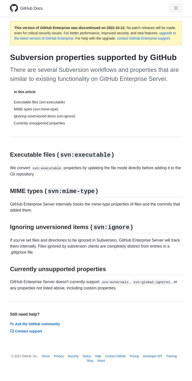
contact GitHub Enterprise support (143, 38)
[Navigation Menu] (176, 8)
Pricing (134, 356)
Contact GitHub (115, 356)
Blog (90, 360)
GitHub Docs (31, 8)
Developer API (152, 356)
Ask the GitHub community (35, 324)
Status (86, 356)
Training (171, 356)
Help (98, 356)
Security (73, 356)
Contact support (26, 331)
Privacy (59, 356)
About (101, 360)
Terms (46, 356)
